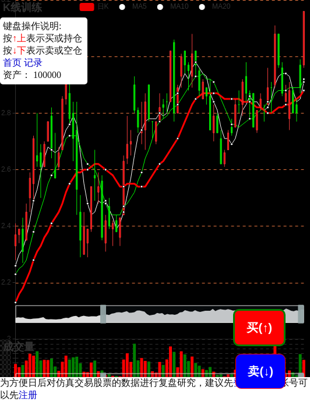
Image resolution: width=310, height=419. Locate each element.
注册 (28, 395)
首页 (12, 63)
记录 (33, 63)
